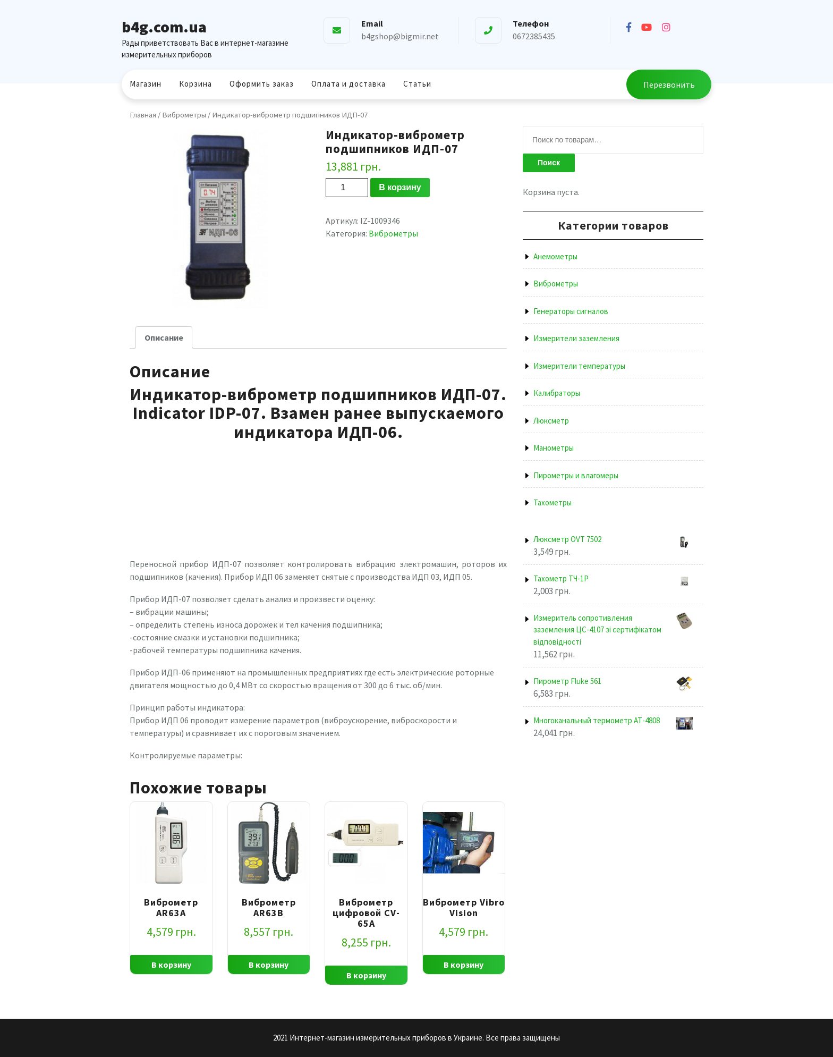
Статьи (417, 84)
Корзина (195, 84)
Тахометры (552, 502)
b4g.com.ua (164, 26)
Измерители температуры (579, 366)
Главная (143, 115)
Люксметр (551, 421)
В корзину (400, 187)
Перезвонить (669, 84)
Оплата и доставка (348, 84)
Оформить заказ (262, 84)
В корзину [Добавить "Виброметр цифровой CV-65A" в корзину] (366, 975)
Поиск (549, 162)
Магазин (146, 84)
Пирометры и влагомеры (575, 475)
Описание (163, 337)
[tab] (163, 337)
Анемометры (555, 256)
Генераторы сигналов (570, 311)
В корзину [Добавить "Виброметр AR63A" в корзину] (171, 964)
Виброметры (184, 115)
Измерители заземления (576, 338)
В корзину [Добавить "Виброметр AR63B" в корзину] (268, 964)
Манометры (553, 448)
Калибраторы (556, 393)
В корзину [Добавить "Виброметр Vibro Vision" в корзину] (463, 964)
